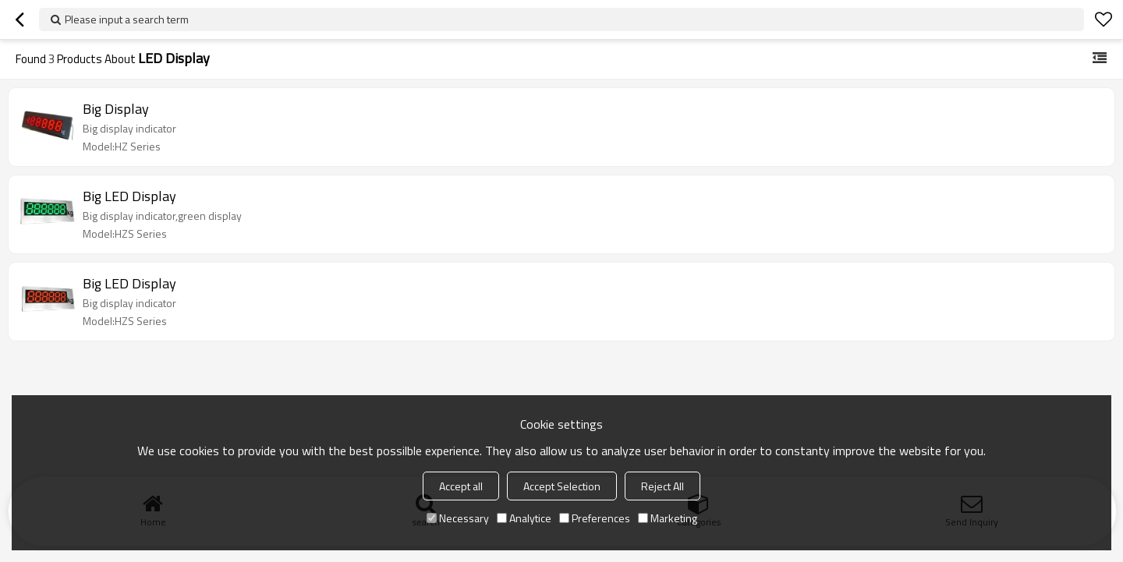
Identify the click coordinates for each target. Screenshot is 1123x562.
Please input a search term (127, 19)
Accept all (461, 486)
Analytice (524, 518)
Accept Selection (561, 486)
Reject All (662, 486)
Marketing (667, 518)
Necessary (458, 518)
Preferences (594, 518)
